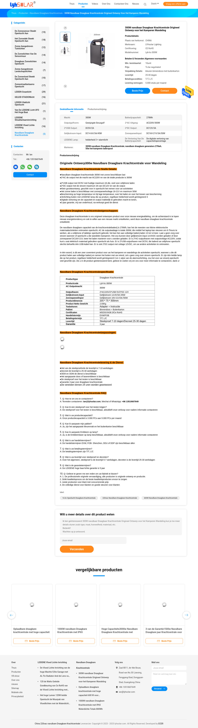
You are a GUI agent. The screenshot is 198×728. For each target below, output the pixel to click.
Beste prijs (137, 90)
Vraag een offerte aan (175, 4)
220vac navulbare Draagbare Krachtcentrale (120, 498)
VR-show (15, 676)
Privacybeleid (17, 696)
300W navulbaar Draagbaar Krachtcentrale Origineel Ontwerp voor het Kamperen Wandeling (94, 677)
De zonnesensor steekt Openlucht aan (30, 32)
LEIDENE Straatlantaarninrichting (30, 118)
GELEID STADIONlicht (30, 97)
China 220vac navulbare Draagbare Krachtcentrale (57, 723)
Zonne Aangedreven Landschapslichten (30, 70)
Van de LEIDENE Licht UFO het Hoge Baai (30, 111)
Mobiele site (16, 692)
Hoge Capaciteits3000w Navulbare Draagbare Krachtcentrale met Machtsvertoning (119, 632)
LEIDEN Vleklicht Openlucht (30, 103)
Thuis (13, 668)
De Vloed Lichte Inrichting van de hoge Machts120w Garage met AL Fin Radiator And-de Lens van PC (55, 672)
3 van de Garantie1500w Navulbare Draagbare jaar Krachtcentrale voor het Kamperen (164, 632)
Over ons (15, 680)
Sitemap (15, 688)
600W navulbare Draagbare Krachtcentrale (160, 498)
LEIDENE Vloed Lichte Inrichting (30, 126)
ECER (160, 723)
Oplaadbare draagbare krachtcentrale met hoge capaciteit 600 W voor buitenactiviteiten (31, 632)
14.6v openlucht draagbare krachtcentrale (78, 498)
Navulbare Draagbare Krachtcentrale (30, 134)
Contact (30, 175)
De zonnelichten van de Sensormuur (30, 55)
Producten (16, 672)
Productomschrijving (97, 109)
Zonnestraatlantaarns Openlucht (30, 85)
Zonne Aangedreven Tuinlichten (30, 47)
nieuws (14, 684)
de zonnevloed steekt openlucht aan (30, 77)
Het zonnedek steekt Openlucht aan (30, 39)
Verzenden (77, 549)
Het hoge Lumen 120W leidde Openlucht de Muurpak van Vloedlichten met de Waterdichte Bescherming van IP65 (55, 699)
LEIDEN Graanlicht (30, 91)
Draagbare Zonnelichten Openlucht (30, 62)
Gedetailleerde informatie (72, 109)
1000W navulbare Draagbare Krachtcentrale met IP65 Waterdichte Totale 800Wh (72, 632)
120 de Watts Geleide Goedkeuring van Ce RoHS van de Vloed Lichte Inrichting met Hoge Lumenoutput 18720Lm (54, 686)
